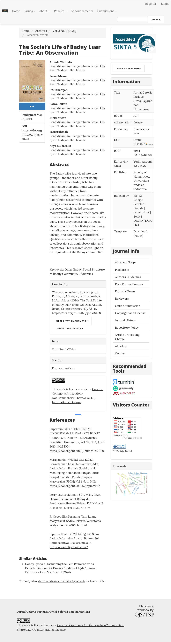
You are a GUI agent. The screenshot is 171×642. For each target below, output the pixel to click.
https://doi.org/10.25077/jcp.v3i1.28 (32, 135)
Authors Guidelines (128, 277)
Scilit (137, 216)
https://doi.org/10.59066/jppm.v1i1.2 (75, 486)
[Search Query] (132, 19)
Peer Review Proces (128, 284)
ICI (137, 225)
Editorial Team (125, 291)
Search (156, 19)
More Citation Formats (72, 321)
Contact (120, 353)
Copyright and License (130, 313)
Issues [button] (29, 11)
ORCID (138, 220)
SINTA (138, 195)
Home (16, 11)
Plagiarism (122, 269)
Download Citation (69, 328)
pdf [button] (32, 106)
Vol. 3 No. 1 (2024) (64, 31)
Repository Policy (127, 327)
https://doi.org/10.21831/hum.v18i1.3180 (77, 451)
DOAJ (149, 220)
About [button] (44, 11)
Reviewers (122, 298)
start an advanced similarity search (61, 581)
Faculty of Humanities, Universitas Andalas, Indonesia (142, 180)
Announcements (82, 11)
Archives (41, 31)
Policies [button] (60, 11)
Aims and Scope (125, 262)
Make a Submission (129, 68)
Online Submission (127, 306)
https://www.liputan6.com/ (69, 547)
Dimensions (141, 212)
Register (150, 3)
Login (165, 3)
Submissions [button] (107, 11)
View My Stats (122, 450)
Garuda (138, 208)
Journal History (125, 320)
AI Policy (121, 346)
